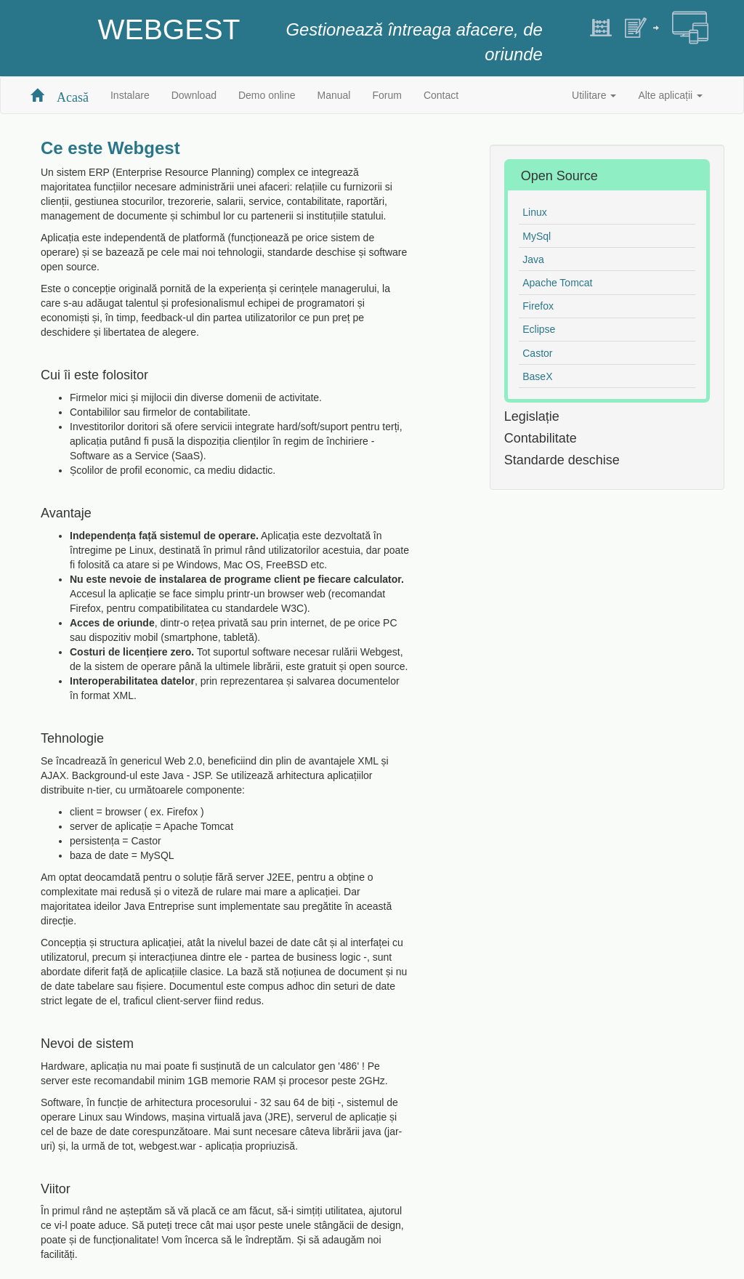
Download (194, 95)
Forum (386, 95)
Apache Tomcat (557, 283)
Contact (441, 95)
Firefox (538, 306)
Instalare (130, 95)
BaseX (537, 376)
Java (533, 259)
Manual (334, 95)
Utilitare (594, 95)
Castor (537, 353)
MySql (536, 236)
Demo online (267, 95)
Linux (534, 212)
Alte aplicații (670, 95)
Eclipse (538, 329)
